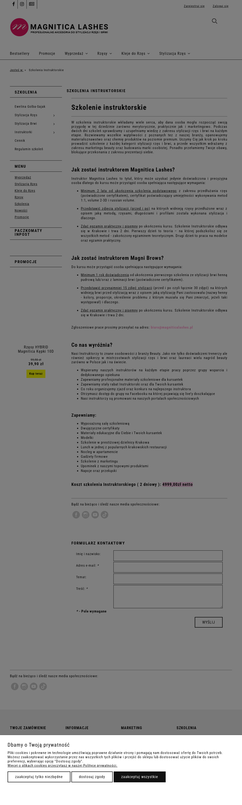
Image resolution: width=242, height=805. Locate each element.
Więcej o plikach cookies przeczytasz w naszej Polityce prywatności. (62, 765)
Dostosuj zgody (92, 777)
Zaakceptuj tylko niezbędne (39, 777)
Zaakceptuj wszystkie (139, 777)
